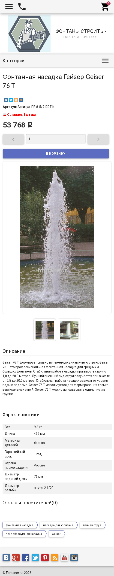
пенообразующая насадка (24, 534)
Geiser (56, 534)
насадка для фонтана (58, 525)
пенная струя (92, 525)
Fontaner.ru (14, 573)
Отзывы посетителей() (30, 502)
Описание (14, 351)
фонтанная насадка (19, 525)
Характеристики (21, 414)
